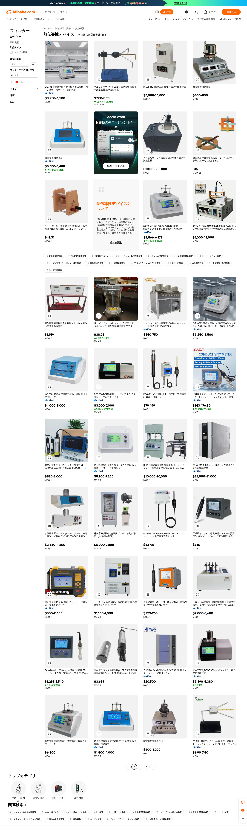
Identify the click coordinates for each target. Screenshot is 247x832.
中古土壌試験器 (50, 812)
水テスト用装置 (175, 263)
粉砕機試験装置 (95, 263)
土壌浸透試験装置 (141, 812)
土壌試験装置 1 (117, 263)
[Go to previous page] (128, 767)
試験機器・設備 (63, 28)
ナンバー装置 (221, 812)
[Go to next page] (153, 767)
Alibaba (47, 28)
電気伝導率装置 (54, 256)
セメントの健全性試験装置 (23, 812)
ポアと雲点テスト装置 (75, 812)
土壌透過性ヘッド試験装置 (158, 819)
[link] (243, 802)
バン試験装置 (94, 819)
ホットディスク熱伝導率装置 (128, 256)
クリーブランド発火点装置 (169, 812)
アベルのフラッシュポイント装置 (123, 819)
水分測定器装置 (54, 270)
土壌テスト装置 (117, 812)
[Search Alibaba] (99, 12)
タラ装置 (97, 812)
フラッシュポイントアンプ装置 (25, 819)
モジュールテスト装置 (210, 256)
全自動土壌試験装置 (198, 812)
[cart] (197, 12)
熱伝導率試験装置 (183, 256)
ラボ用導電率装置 (77, 256)
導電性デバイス (100, 256)
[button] (157, 12)
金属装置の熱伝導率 (219, 263)
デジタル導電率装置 (158, 256)
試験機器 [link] (79, 28)
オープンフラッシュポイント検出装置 (63, 263)
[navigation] (24, 398)
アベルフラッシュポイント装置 (146, 263)
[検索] (166, 11)
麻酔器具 (75, 819)
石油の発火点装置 (55, 819)
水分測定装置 (196, 263)
